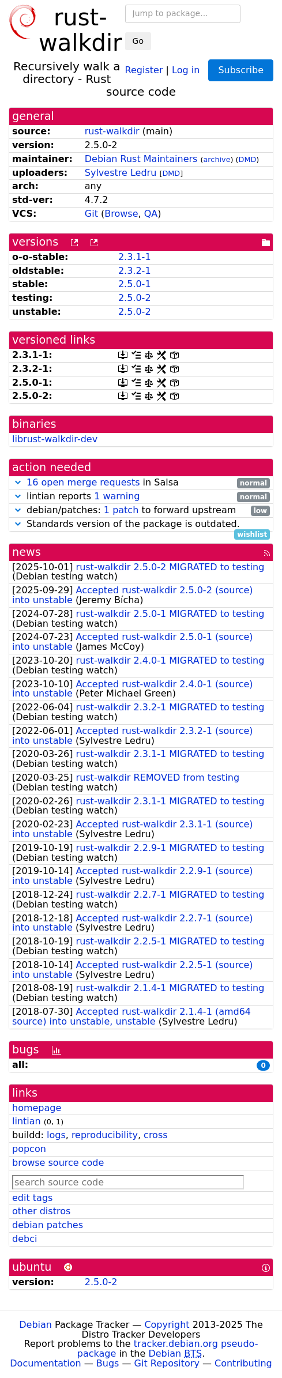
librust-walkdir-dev (54, 439)
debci (24, 1238)
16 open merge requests (83, 482)
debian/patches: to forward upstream (141, 510)
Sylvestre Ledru (121, 172)
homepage (36, 1107)
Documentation (45, 1363)
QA (151, 213)
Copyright (166, 1324)
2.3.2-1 (134, 270)
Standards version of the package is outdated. (141, 524)
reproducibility (105, 1134)
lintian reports (141, 497)
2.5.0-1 (134, 283)
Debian (35, 1324)
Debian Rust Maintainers (141, 158)
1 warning (117, 496)
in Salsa (141, 483)
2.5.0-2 (134, 297)
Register (144, 69)
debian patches (47, 1224)
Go (138, 41)
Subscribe (241, 70)
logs (56, 1134)
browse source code (58, 1162)
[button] (18, 482)
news (26, 552)
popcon (29, 1148)
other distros (41, 1211)
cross (155, 1134)
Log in (186, 69)
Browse (121, 213)
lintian (26, 1121)
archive (217, 159)
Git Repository (167, 1363)
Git (91, 213)
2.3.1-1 (134, 256)
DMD (248, 159)
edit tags (32, 1197)
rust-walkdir (112, 131)
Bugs (107, 1363)
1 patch (121, 509)
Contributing (243, 1363)
